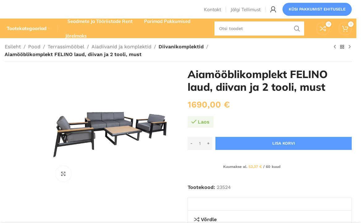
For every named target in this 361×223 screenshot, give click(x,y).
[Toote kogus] (200, 154)
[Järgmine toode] (349, 58)
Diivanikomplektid (180, 58)
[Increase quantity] (208, 154)
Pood (34, 58)
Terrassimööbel (66, 58)
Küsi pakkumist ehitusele (317, 13)
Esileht (13, 58)
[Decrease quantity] (191, 154)
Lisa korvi (283, 154)
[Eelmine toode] (334, 58)
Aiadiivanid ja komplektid (121, 58)
